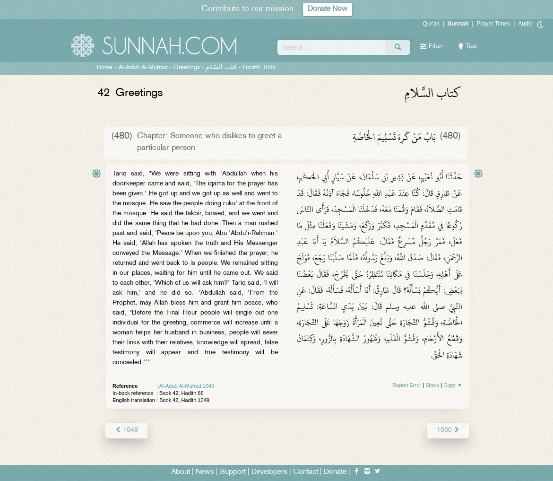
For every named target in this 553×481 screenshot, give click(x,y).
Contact (305, 472)
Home (104, 67)
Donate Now (327, 9)
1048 (126, 430)
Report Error (406, 385)
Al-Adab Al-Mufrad (143, 67)
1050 (448, 430)
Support (233, 472)
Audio (525, 23)
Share (432, 385)
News (205, 472)
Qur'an (431, 23)
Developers (269, 472)
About (180, 472)
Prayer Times (493, 23)
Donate (335, 472)
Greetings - (205, 67)
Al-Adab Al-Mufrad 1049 (187, 386)
